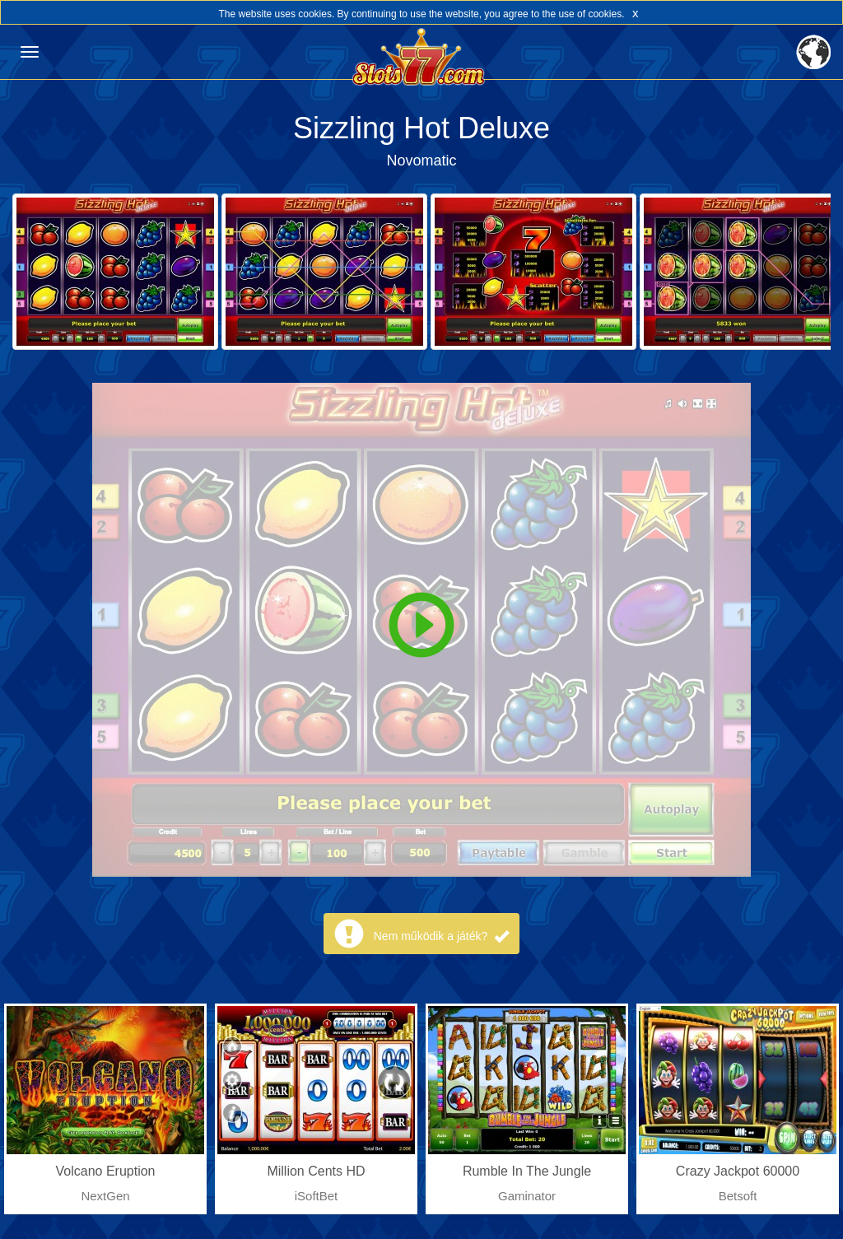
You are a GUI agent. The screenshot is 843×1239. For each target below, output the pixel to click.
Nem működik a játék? (441, 936)
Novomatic (421, 160)
